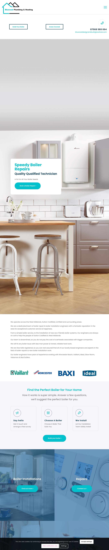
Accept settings (86, 542)
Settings (64, 546)
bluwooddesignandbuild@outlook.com (91, 32)
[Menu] (105, 7)
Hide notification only (50, 546)
